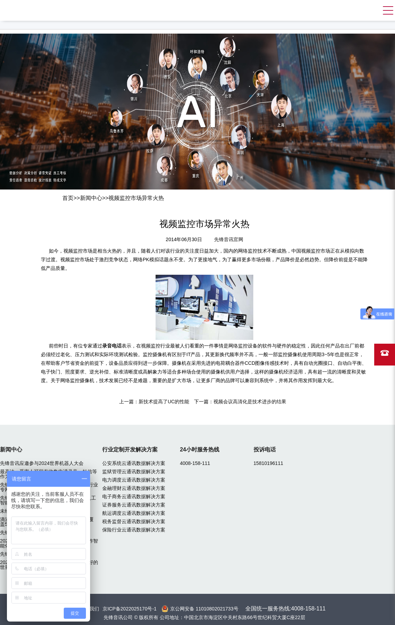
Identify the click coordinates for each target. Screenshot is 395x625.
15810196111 (268, 463)
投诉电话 (265, 449)
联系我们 (89, 608)
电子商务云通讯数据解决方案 (133, 496)
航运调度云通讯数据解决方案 (133, 513)
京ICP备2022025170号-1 (130, 608)
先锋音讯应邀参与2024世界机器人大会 (42, 463)
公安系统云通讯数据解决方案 (133, 463)
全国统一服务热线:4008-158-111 (285, 608)
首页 (67, 198)
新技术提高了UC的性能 (164, 401)
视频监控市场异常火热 (136, 198)
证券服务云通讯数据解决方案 (133, 505)
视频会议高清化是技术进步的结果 (249, 401)
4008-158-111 (195, 463)
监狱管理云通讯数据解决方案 (133, 471)
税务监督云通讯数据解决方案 (133, 521)
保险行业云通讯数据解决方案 (133, 529)
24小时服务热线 (199, 449)
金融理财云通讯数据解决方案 (133, 488)
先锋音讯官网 (228, 239)
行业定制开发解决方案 (130, 449)
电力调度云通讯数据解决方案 (133, 480)
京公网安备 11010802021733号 (204, 608)
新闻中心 (91, 198)
